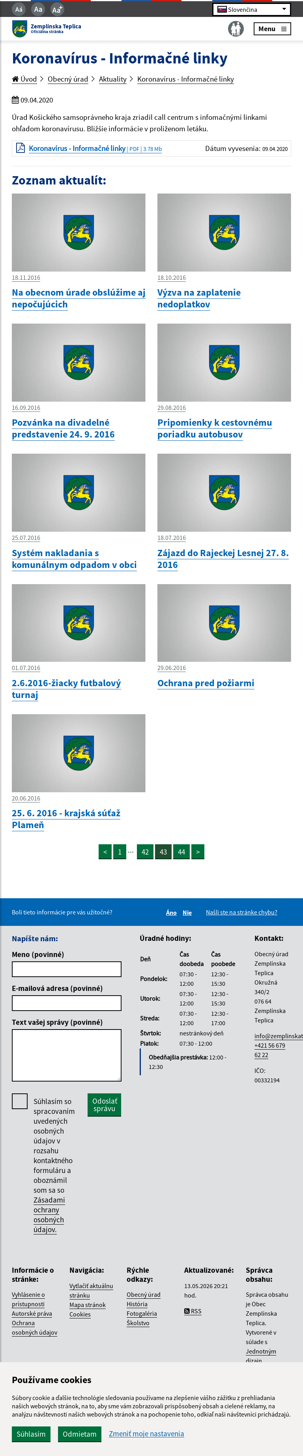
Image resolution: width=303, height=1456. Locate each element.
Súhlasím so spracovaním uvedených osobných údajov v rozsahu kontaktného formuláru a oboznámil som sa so (54, 1165)
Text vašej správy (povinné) (57, 1022)
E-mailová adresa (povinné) (57, 988)
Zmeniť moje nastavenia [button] (146, 1433)
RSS (193, 1311)
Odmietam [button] (80, 1434)
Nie (188, 912)
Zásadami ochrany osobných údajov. (49, 1214)
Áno (172, 912)
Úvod (24, 79)
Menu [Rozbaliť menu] (272, 28)
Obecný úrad (68, 79)
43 (163, 851)
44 (181, 851)
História (137, 1304)
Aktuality (113, 79)
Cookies (80, 1314)
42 (145, 851)
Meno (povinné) (38, 954)
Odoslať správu (104, 1104)
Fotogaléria (142, 1313)
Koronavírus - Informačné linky (185, 79)
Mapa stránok (87, 1305)
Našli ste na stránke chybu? (241, 912)
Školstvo (138, 1323)
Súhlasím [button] (31, 1434)
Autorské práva (32, 1313)
